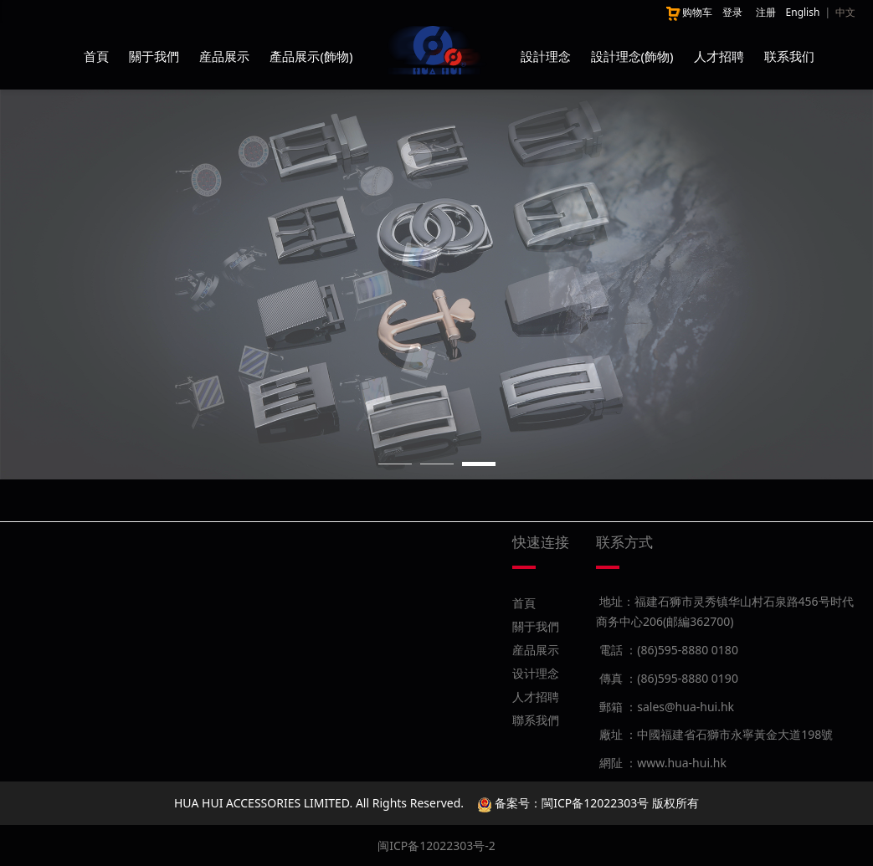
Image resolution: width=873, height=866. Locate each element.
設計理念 (546, 56)
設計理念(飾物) (632, 56)
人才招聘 (719, 56)
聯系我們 (535, 720)
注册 (766, 12)
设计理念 (535, 673)
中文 (845, 12)
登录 (732, 12)
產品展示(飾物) (311, 56)
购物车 (688, 12)
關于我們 (154, 56)
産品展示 (224, 56)
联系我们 (789, 56)
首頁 (96, 56)
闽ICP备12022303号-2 (436, 845)
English (803, 12)
